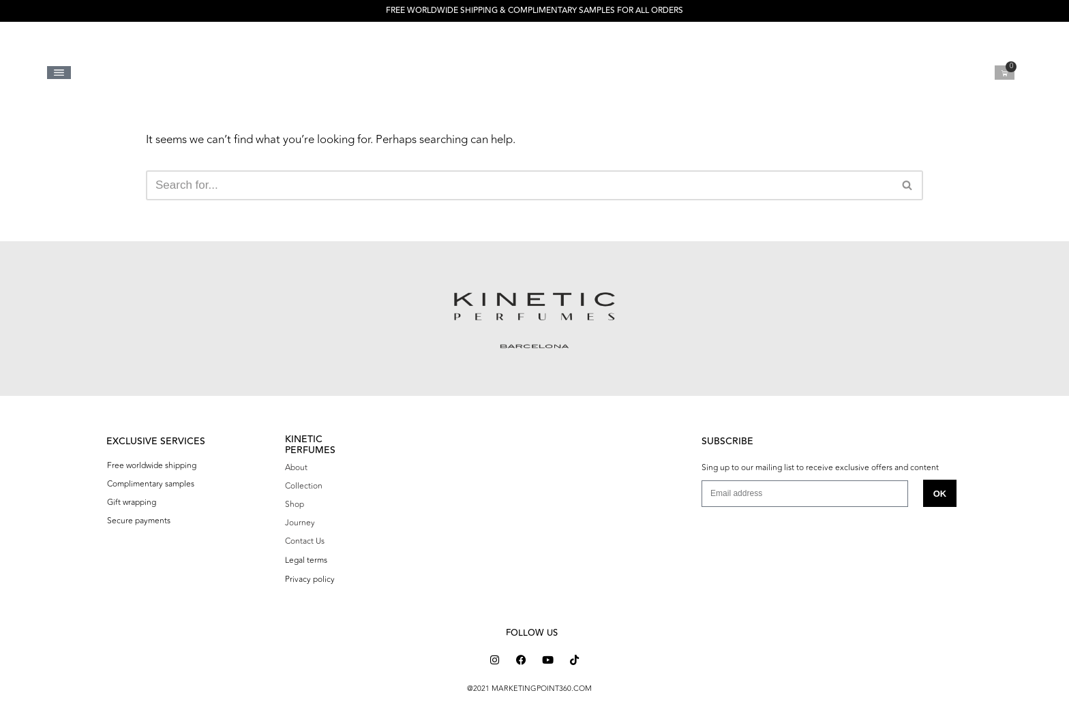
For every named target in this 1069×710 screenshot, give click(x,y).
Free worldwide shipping (151, 465)
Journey (300, 522)
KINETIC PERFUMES (310, 444)
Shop (294, 504)
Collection (303, 486)
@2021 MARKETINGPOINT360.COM (529, 688)
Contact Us (305, 541)
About (296, 467)
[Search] (519, 185)
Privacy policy (310, 579)
